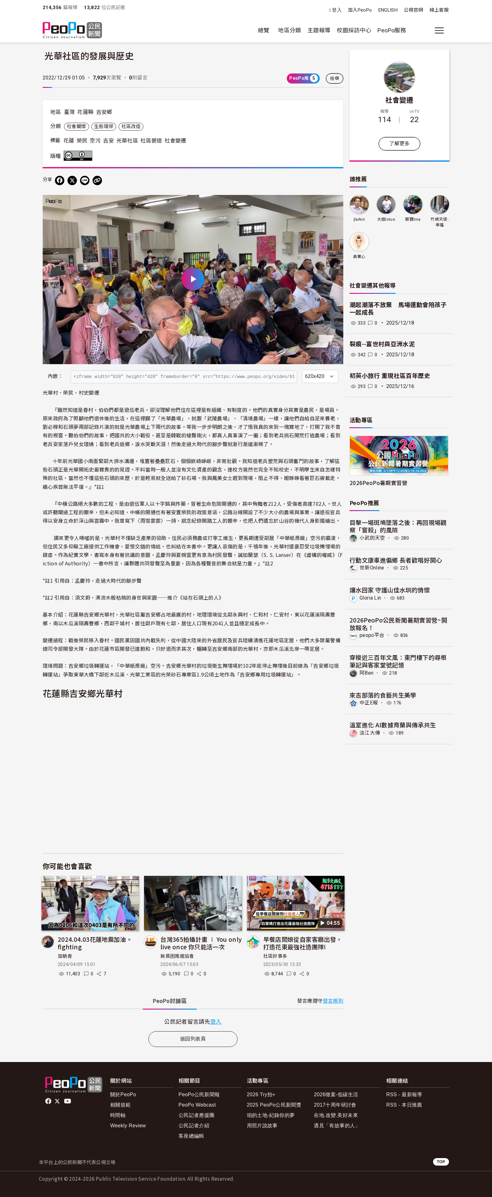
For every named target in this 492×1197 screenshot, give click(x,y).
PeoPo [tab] (170, 1001)
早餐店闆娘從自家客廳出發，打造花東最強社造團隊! (302, 943)
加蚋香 (65, 956)
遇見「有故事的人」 (337, 1125)
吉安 (108, 140)
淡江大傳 (370, 733)
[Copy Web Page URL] (97, 180)
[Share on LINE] (84, 180)
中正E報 (369, 703)
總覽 (264, 30)
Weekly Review (128, 1125)
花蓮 (68, 140)
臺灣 (69, 112)
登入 (337, 10)
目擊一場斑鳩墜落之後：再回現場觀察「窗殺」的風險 (398, 526)
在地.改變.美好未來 (336, 1115)
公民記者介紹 (194, 1125)
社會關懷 (76, 126)
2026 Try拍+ (261, 1094)
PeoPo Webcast (197, 1105)
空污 (95, 140)
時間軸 (118, 1115)
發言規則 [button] (333, 1001)
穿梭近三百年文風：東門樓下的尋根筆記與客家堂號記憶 (398, 661)
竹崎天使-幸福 (439, 222)
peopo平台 (372, 635)
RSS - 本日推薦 (404, 1105)
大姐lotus (386, 219)
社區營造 (151, 140)
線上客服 (439, 10)
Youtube (68, 1101)
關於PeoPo (123, 1094)
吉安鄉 (104, 112)
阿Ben (366, 673)
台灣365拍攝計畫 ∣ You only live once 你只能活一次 (201, 943)
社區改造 (131, 126)
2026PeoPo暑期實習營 (378, 483)
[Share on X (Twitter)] (72, 180)
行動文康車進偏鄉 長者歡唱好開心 (396, 559)
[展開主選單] (439, 30)
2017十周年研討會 (335, 1105)
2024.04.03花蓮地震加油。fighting (95, 943)
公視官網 (413, 10)
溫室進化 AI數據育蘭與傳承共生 (393, 724)
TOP (441, 1161)
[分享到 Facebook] (59, 180)
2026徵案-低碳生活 (336, 1094)
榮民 (82, 140)
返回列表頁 (193, 1039)
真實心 (359, 256)
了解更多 (399, 144)
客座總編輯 (191, 1136)
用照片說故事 (262, 1125)
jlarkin (359, 219)
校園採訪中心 (354, 30)
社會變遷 (175, 140)
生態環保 (103, 126)
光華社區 (127, 140)
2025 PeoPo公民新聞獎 (274, 1105)
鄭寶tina (412, 219)
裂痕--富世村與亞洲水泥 (382, 344)
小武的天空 (372, 538)
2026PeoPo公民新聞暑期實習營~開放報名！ (398, 623)
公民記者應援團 (197, 1115)
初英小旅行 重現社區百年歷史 (390, 376)
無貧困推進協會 (177, 956)
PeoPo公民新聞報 (199, 1094)
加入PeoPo (360, 10)
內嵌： (55, 376)
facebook (48, 1101)
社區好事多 (275, 956)
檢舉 (334, 78)
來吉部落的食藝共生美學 (383, 694)
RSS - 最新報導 (404, 1094)
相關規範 (120, 1105)
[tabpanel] (193, 1021)
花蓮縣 (85, 112)
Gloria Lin (371, 598)
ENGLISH (388, 10)
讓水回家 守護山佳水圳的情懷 (390, 589)
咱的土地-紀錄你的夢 (271, 1115)
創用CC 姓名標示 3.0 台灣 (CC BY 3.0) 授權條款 (79, 156)
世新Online (372, 568)
